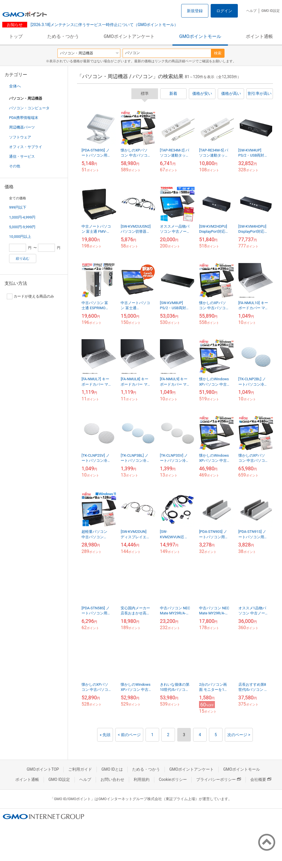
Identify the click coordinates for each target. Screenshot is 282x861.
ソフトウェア (20, 137)
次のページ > (238, 734)
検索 (217, 53)
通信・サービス (22, 156)
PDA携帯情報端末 (23, 118)
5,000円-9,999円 (22, 227)
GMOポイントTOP (43, 769)
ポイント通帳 (259, 36)
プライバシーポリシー (218, 779)
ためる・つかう (63, 36)
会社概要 (260, 779)
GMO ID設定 (270, 11)
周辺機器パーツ (22, 127)
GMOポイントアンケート (129, 36)
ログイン (224, 10)
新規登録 (195, 10)
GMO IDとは (112, 769)
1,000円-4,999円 (22, 217)
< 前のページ (129, 734)
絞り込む (22, 258)
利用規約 (141, 779)
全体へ (15, 86)
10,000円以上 (20, 236)
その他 (14, 166)
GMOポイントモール (200, 36)
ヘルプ (251, 11)
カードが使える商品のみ (30, 296)
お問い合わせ (112, 779)
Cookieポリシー (173, 779)
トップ (16, 36)
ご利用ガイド (80, 769)
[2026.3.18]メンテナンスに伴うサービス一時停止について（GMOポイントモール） (103, 24)
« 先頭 (105, 734)
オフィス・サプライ (25, 147)
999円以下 (17, 207)
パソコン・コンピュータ (29, 108)
